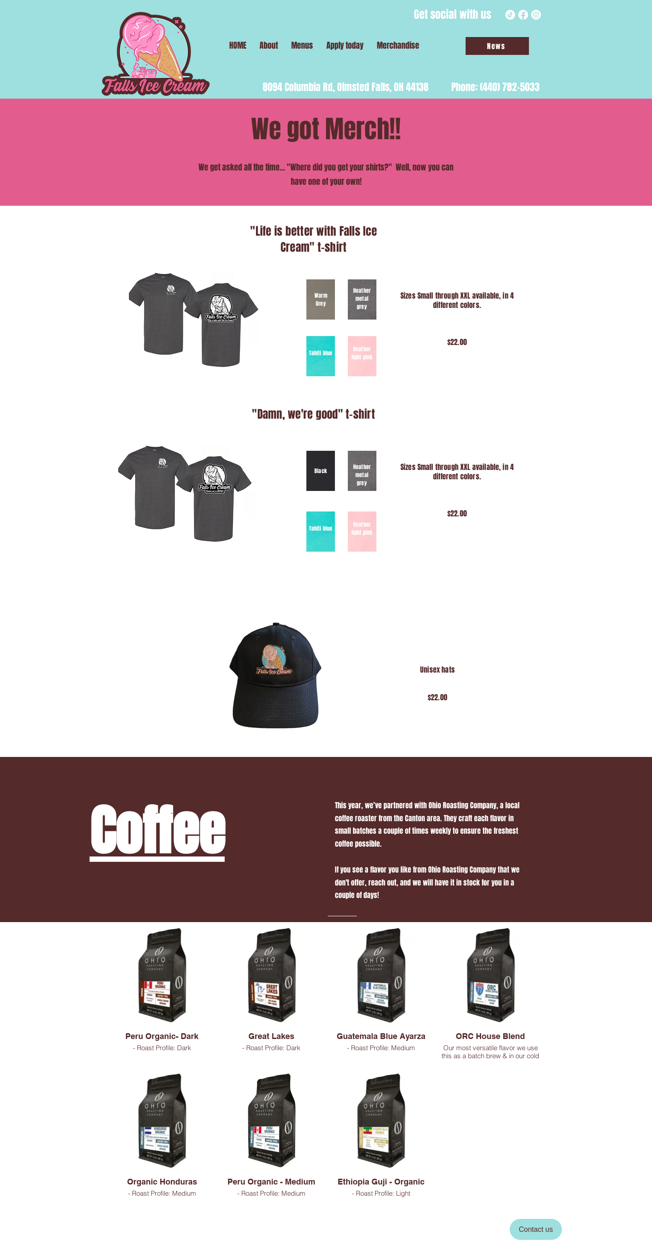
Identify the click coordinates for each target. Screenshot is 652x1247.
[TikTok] (510, 15)
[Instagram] (536, 15)
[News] (497, 46)
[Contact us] (536, 1229)
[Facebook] (523, 15)
